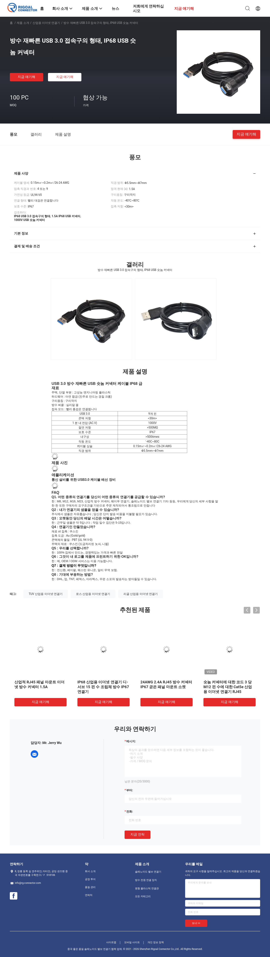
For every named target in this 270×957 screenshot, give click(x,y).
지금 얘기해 (26, 77)
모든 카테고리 (143, 896)
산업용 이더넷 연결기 (46, 22)
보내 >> (196, 923)
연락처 (88, 895)
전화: (129, 811)
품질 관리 (90, 887)
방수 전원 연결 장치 (146, 880)
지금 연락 (137, 834)
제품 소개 (23, 22)
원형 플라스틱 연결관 (147, 888)
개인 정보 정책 (156, 942)
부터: (129, 790)
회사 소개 (90, 871)
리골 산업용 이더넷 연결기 (141, 594)
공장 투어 (90, 879)
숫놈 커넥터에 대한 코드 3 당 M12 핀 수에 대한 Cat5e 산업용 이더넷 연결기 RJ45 (227, 687)
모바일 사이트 (132, 942)
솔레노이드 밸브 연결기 (148, 871)
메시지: (131, 741)
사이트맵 (111, 942)
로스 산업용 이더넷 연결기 (93, 594)
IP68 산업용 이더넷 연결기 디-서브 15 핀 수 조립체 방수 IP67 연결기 (103, 687)
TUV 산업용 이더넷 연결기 (46, 594)
